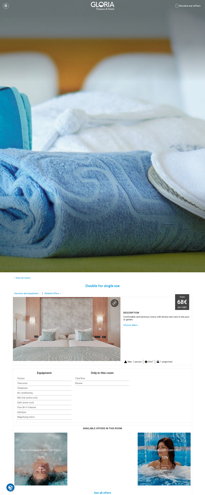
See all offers (102, 492)
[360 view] (114, 303)
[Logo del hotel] (103, 5)
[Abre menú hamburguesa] (5, 5)
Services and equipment (26, 293)
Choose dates (130, 325)
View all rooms (23, 278)
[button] (15, 329)
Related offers (52, 293)
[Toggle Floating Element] (10, 487)
